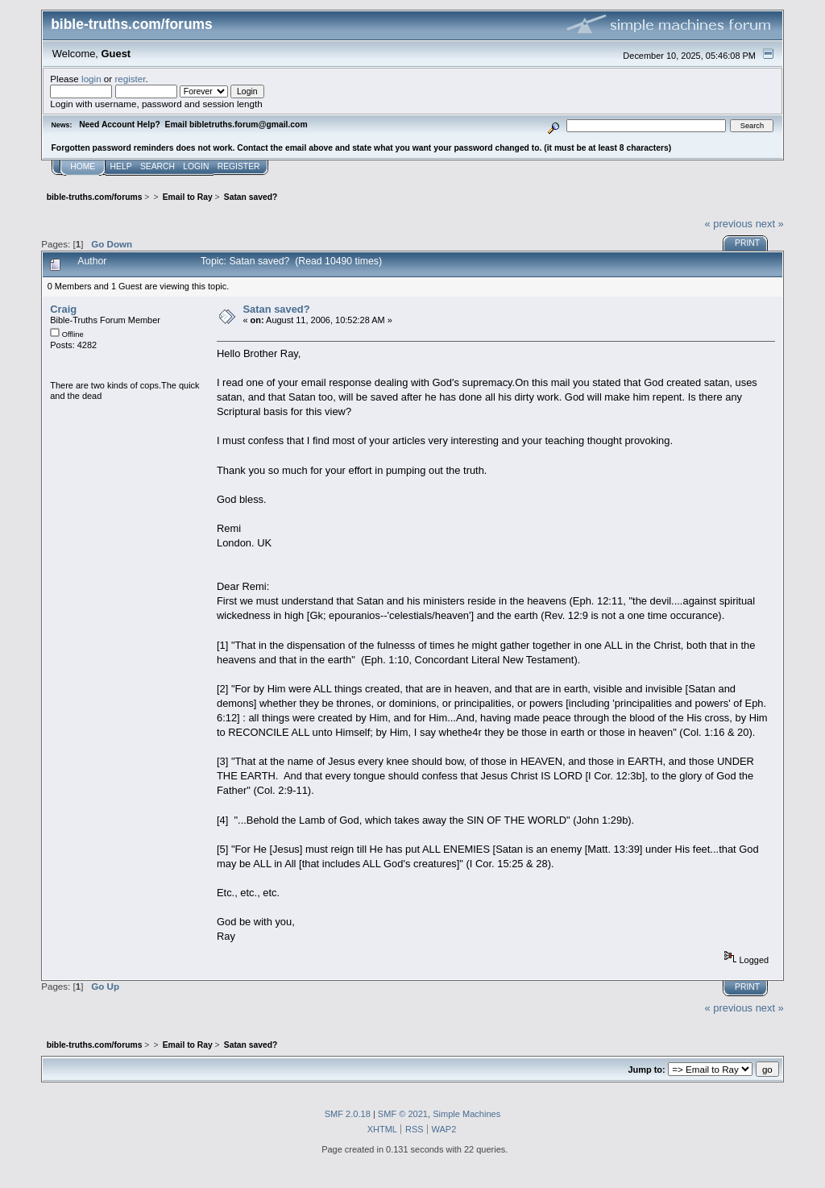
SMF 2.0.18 (348, 1114)
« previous (728, 224)
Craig (63, 309)
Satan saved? (276, 309)
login (91, 78)
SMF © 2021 (403, 1114)
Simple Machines (466, 1114)
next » (770, 224)
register (129, 78)
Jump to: (646, 1069)
